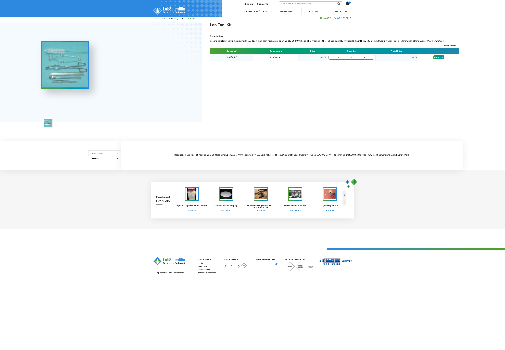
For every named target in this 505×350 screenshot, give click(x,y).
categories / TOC (254, 11)
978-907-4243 (344, 18)
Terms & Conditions (207, 272)
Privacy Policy (204, 269)
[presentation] (344, 194)
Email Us (327, 18)
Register (263, 4)
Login (250, 4)
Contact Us (340, 11)
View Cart (202, 266)
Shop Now (191, 211)
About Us (313, 11)
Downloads (285, 11)
